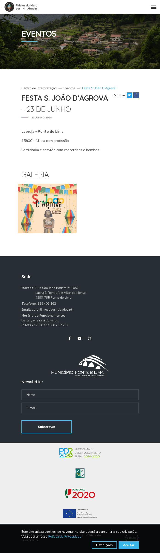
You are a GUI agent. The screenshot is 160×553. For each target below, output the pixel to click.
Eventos (69, 88)
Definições (104, 545)
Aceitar (128, 545)
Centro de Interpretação (39, 88)
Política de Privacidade (64, 536)
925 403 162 (47, 303)
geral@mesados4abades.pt (52, 309)
